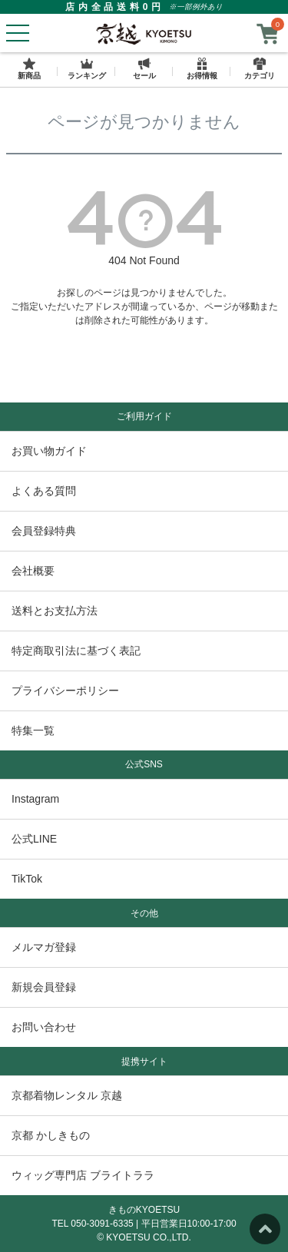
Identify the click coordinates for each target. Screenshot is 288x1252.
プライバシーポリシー (65, 690)
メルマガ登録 (44, 947)
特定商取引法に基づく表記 (76, 650)
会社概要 (33, 571)
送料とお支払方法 (55, 610)
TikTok (27, 879)
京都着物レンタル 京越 (67, 1095)
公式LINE (34, 839)
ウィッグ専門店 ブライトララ (83, 1175)
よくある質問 (44, 491)
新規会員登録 (44, 987)
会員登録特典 (44, 531)
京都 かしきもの (51, 1135)
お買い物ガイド (49, 451)
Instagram (35, 799)
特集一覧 (33, 730)
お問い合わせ (44, 1027)
